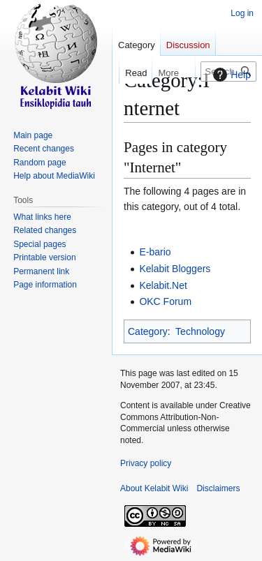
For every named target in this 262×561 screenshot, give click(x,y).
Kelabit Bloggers (174, 268)
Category (148, 331)
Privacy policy (145, 463)
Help (230, 75)
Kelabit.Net (163, 285)
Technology (200, 331)
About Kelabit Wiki (154, 488)
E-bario (154, 251)
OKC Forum (165, 301)
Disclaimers (218, 488)
